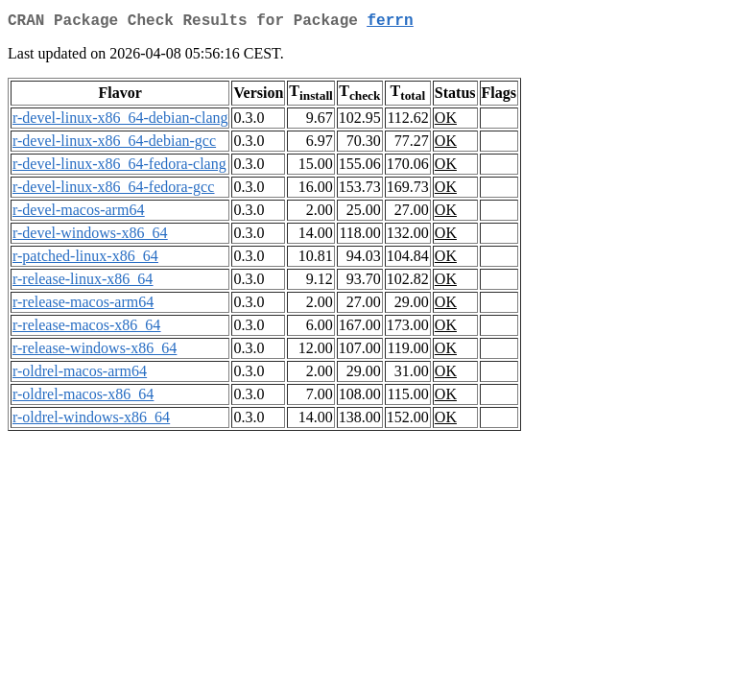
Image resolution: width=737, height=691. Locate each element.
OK (446, 121)
